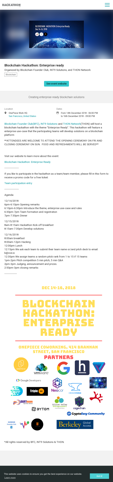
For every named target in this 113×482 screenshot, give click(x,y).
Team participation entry (18, 183)
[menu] (107, 5)
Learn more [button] (10, 478)
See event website (56, 83)
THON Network (72, 123)
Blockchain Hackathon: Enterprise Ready (27, 162)
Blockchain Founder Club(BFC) (21, 123)
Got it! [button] (99, 476)
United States (29, 116)
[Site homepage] (11, 5)
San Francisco (15, 116)
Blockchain (11, 74)
